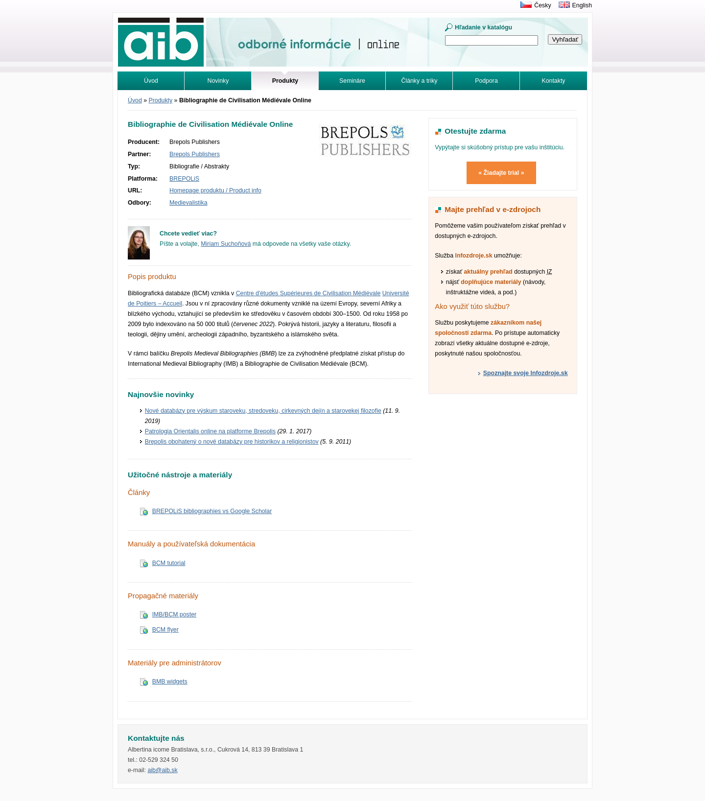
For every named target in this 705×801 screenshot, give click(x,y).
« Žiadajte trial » (501, 172)
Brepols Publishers (194, 154)
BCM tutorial (169, 563)
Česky (542, 5)
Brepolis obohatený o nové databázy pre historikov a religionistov (232, 441)
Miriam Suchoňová (226, 243)
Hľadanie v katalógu (483, 27)
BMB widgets (170, 681)
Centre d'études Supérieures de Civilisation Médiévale (308, 293)
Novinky (218, 80)
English (582, 5)
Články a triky (419, 80)
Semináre (352, 80)
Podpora (486, 80)
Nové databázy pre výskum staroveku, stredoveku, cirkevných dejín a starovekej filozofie (263, 410)
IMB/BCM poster (174, 614)
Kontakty (553, 80)
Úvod (151, 80)
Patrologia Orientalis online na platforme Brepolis (210, 431)
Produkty (161, 100)
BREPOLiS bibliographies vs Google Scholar (212, 511)
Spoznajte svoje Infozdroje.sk (525, 373)
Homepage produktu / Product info (215, 190)
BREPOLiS (184, 178)
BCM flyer (165, 629)
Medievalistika (188, 202)
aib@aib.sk (162, 770)
